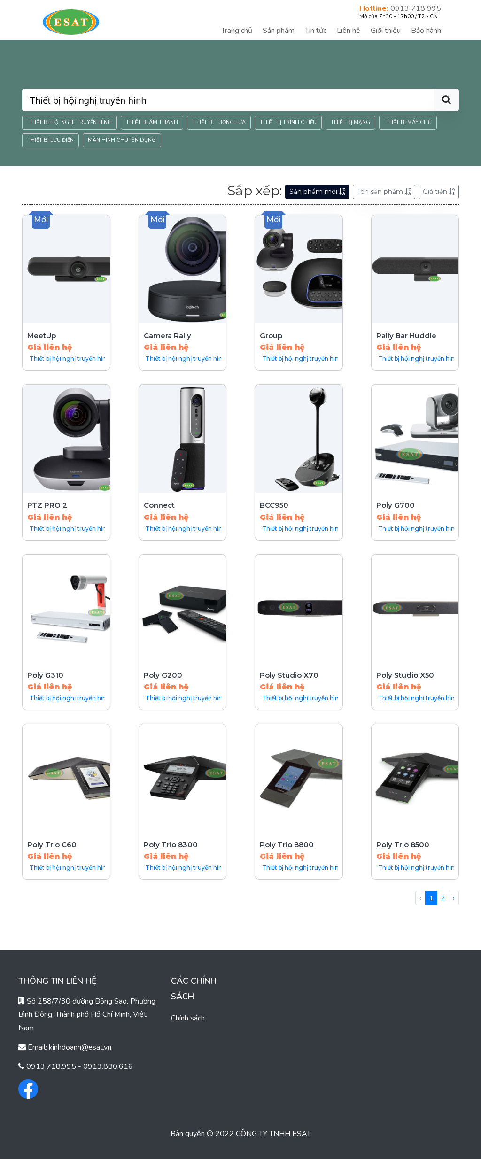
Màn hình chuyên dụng (122, 140)
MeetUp (41, 335)
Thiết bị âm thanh (152, 122)
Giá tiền (439, 191)
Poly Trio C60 (52, 844)
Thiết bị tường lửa (219, 122)
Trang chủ (236, 30)
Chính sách (188, 1018)
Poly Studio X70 (289, 675)
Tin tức (315, 30)
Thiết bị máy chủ (408, 122)
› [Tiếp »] (454, 898)
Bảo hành (426, 30)
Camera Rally (167, 335)
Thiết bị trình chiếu (288, 122)
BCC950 (274, 505)
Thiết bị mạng (350, 122)
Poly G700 (395, 505)
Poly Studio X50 (405, 675)
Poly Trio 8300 (171, 844)
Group (271, 335)
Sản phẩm (279, 30)
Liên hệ (348, 30)
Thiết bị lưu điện (50, 140)
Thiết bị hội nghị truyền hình (69, 122)
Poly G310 (45, 675)
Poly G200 (163, 675)
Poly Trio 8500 (402, 844)
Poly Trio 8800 (287, 844)
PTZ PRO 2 (47, 505)
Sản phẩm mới (317, 191)
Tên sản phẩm (384, 191)
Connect (159, 505)
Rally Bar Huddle (406, 335)
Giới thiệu (386, 30)
